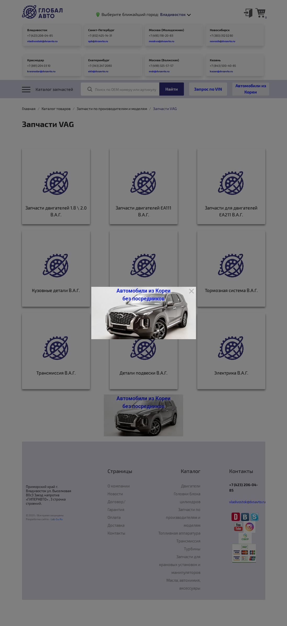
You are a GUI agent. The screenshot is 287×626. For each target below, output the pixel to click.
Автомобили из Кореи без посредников (143, 295)
